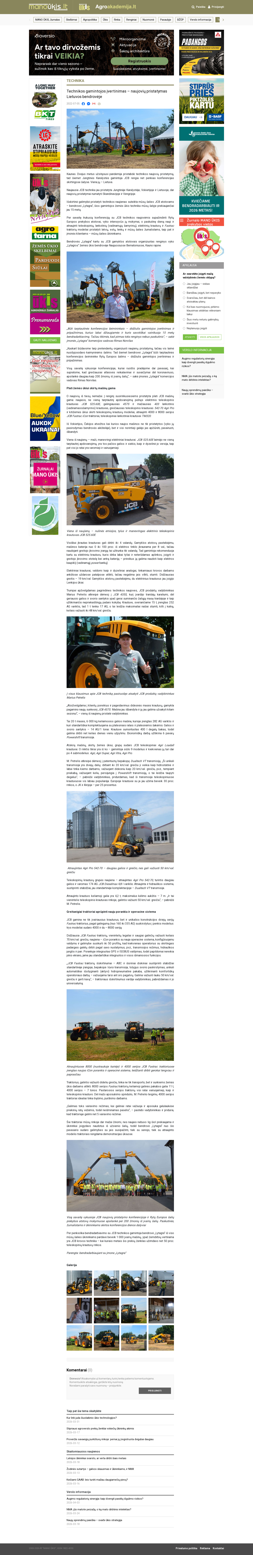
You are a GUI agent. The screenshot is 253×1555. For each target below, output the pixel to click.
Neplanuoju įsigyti (195, 328)
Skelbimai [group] (71, 19)
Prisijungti (155, 1391)
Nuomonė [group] (148, 19)
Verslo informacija (197, 350)
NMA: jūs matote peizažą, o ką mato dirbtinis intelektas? (99, 1509)
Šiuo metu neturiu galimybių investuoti (201, 321)
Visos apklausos (209, 337)
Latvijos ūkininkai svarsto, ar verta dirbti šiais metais (96, 1458)
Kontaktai (218, 1548)
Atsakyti (190, 337)
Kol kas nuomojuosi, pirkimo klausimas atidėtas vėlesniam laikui (202, 310)
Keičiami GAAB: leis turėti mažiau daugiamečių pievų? (97, 1479)
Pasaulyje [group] (165, 19)
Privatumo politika (186, 1548)
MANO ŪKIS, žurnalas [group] (47, 19)
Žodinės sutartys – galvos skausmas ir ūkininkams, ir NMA (100, 1469)
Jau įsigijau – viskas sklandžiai (196, 285)
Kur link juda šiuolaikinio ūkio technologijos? (92, 1417)
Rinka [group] (117, 19)
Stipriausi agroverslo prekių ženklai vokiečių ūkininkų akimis (100, 1428)
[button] (29, 19)
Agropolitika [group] (90, 19)
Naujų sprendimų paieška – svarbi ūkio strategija (94, 1520)
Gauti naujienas (45, 340)
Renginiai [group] (131, 19)
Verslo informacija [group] (200, 19)
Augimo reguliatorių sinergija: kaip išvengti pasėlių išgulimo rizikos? (105, 1498)
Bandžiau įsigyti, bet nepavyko (202, 292)
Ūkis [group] (105, 19)
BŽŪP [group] (180, 19)
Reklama (205, 1548)
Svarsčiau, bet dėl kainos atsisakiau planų (199, 299)
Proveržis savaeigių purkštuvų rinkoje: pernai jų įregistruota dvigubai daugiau (110, 1439)
